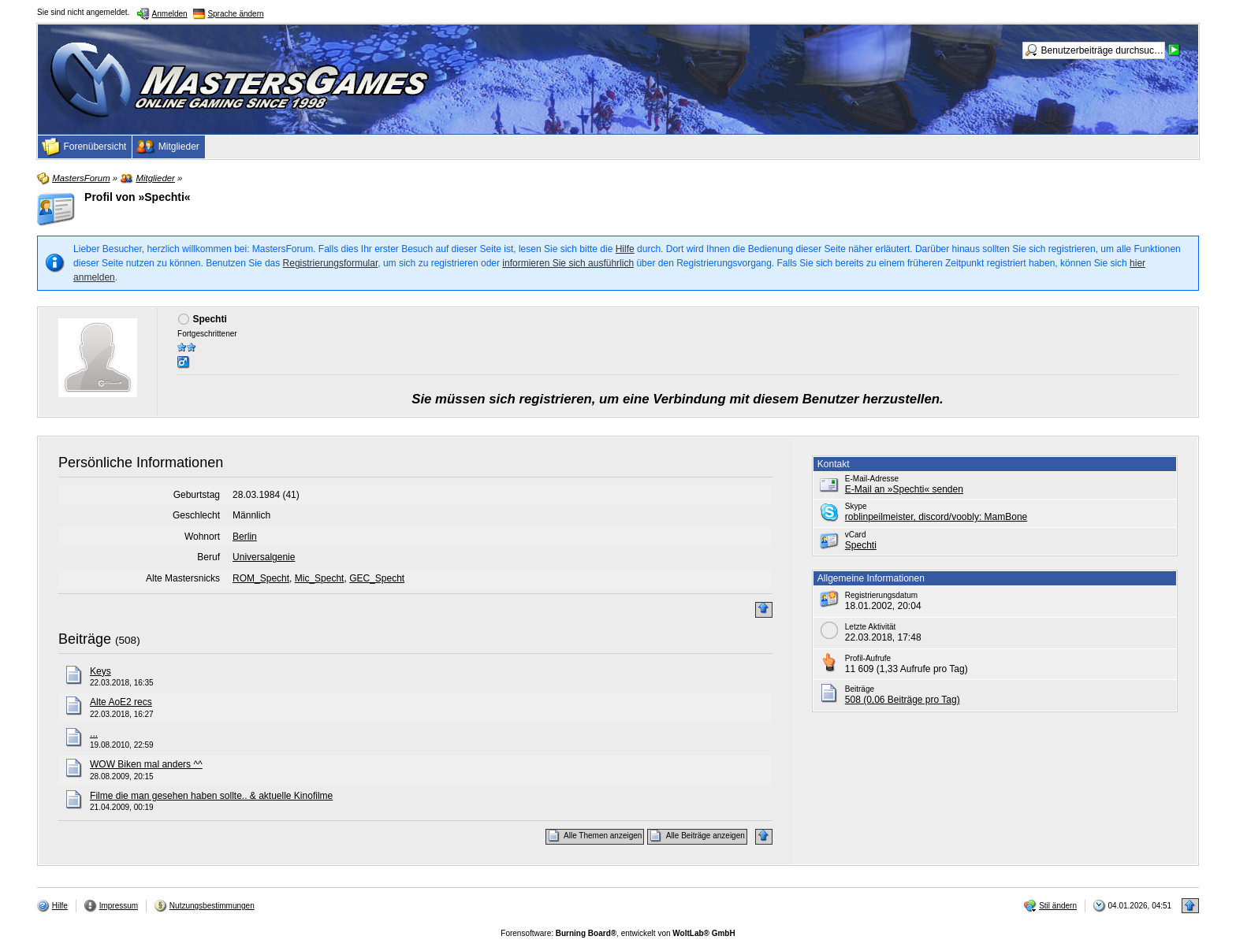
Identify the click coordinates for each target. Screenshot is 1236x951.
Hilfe (625, 248)
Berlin (245, 536)
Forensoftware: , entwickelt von (618, 933)
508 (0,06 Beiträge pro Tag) (902, 699)
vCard (855, 534)
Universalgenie (264, 557)
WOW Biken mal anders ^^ (146, 764)
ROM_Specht (261, 578)
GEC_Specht (376, 578)
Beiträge (84, 639)
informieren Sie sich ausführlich (568, 263)
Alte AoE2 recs (121, 702)
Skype (856, 506)
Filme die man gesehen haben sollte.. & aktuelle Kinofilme (211, 795)
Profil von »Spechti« (137, 197)
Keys (100, 671)
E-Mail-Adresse (872, 478)
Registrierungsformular (330, 263)
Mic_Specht (319, 578)
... (94, 733)
